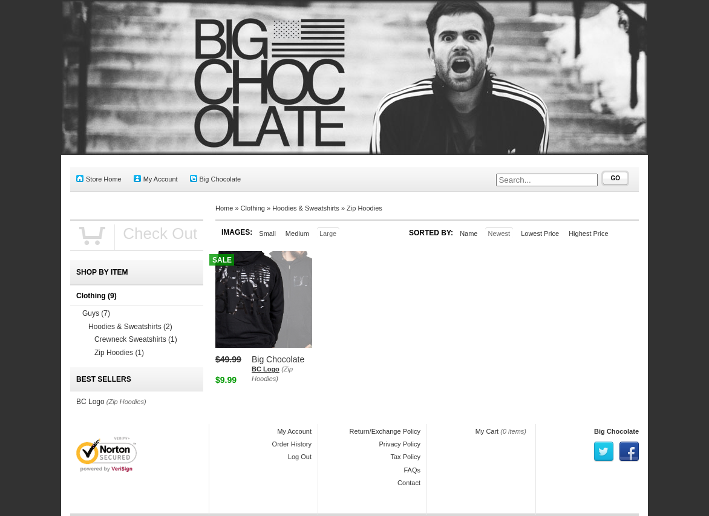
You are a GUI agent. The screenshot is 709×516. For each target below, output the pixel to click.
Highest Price (588, 233)
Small (267, 233)
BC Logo (265, 369)
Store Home (99, 179)
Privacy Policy (399, 444)
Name (468, 233)
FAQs (412, 470)
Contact (408, 482)
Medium (297, 233)
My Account (156, 179)
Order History (292, 444)
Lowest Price (540, 233)
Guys (96, 313)
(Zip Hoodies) (126, 401)
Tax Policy (405, 456)
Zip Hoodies (364, 208)
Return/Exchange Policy (385, 431)
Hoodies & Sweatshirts (305, 208)
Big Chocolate (215, 179)
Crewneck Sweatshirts (135, 339)
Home (224, 208)
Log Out (300, 456)
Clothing (253, 208)
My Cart (487, 431)
